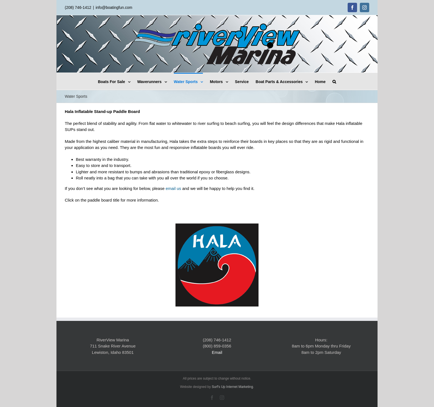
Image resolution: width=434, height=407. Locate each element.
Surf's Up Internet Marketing (232, 387)
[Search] (334, 81)
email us (173, 188)
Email (217, 352)
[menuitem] (117, 81)
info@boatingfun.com (113, 7)
